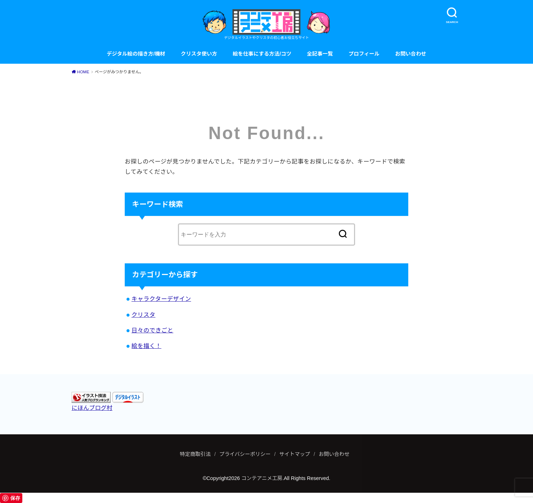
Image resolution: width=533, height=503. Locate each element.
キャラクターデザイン (161, 299)
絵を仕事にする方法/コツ (262, 54)
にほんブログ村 (92, 408)
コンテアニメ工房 (261, 478)
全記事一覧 (320, 54)
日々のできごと (152, 330)
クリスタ (143, 314)
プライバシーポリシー (245, 454)
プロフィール (364, 54)
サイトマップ (294, 454)
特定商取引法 (195, 454)
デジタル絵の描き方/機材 (136, 54)
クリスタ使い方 (199, 54)
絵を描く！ (146, 346)
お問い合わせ (410, 54)
